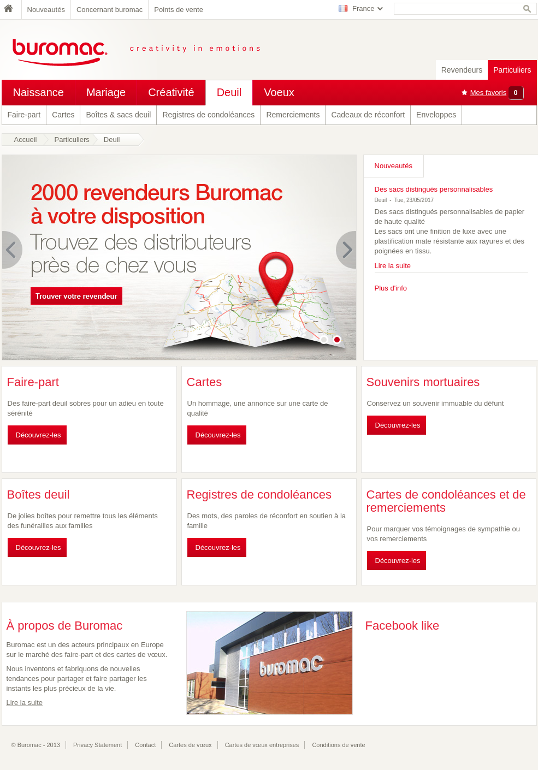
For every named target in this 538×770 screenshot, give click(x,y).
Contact (145, 745)
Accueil (25, 139)
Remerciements (293, 114)
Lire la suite (393, 266)
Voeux (279, 92)
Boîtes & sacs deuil (118, 114)
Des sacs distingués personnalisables (434, 189)
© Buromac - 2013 (35, 745)
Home (11, 9)
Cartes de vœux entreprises (262, 745)
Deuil (229, 92)
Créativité (171, 92)
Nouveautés (46, 9)
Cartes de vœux (190, 745)
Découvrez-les (38, 435)
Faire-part (24, 114)
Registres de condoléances (208, 114)
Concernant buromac (109, 9)
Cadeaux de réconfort (368, 114)
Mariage (106, 92)
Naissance (38, 92)
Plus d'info (391, 288)
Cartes (63, 114)
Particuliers (512, 70)
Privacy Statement (97, 745)
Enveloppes (436, 114)
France (363, 8)
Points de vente (178, 9)
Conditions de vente (338, 745)
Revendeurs (462, 70)
